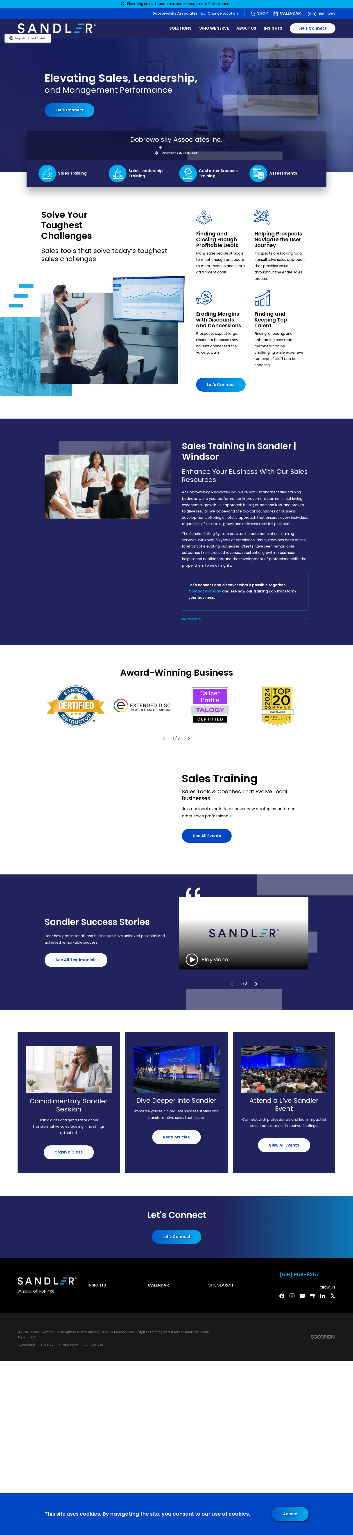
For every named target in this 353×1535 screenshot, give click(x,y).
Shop (262, 13)
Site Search (220, 1285)
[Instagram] (292, 1295)
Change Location (223, 13)
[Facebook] (281, 1295)
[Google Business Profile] (312, 1295)
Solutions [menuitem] (180, 28)
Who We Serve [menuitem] (214, 28)
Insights (97, 1285)
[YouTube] (302, 1295)
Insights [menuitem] (273, 28)
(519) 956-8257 (321, 14)
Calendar (290, 13)
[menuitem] (27, 1344)
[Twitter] (332, 1295)
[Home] (57, 28)
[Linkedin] (322, 1295)
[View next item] (189, 738)
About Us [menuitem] (246, 28)
